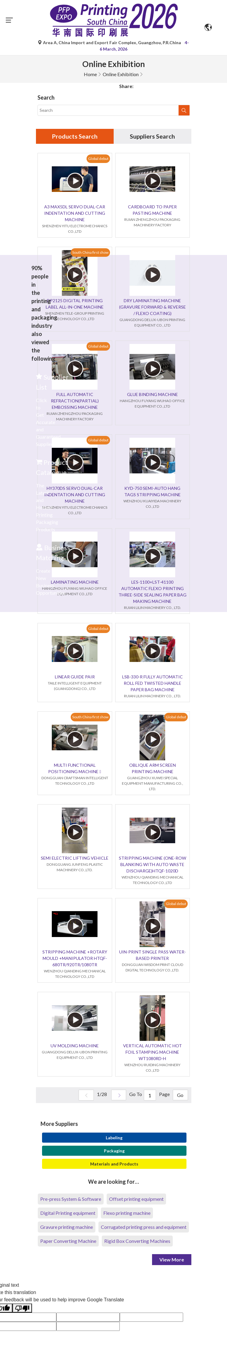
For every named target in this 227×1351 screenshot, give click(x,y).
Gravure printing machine (66, 1227)
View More (171, 1260)
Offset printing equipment (136, 1199)
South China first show (90, 252)
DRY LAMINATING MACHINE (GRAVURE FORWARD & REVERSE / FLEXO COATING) (152, 307)
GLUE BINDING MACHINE (152, 394)
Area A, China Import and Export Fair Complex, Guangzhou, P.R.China (110, 42)
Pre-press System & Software (70, 1199)
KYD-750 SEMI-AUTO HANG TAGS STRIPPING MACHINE (152, 491)
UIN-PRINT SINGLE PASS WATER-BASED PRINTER (152, 955)
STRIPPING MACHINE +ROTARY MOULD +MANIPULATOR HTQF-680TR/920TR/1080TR (74, 958)
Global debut (98, 158)
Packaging (114, 1151)
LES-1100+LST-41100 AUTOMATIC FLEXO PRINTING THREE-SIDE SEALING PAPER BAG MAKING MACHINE (152, 592)
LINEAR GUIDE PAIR (75, 677)
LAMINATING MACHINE (75, 582)
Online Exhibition (121, 74)
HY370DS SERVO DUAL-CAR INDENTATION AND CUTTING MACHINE (74, 495)
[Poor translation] (22, 1308)
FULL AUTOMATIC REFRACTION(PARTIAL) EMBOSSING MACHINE (75, 401)
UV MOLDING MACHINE (75, 1046)
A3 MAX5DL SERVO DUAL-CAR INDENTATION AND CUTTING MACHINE (74, 213)
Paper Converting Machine (68, 1241)
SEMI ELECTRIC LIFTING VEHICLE (74, 858)
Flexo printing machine (127, 1213)
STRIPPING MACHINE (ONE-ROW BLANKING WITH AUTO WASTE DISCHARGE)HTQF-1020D (152, 865)
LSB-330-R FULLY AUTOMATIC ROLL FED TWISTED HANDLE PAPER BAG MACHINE (152, 683)
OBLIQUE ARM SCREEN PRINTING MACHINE (152, 768)
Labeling (114, 1138)
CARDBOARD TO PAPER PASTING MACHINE (152, 210)
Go (180, 1095)
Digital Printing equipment (67, 1213)
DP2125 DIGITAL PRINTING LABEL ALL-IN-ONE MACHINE (75, 304)
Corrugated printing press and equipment (143, 1227)
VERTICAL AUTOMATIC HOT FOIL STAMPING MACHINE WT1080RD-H (152, 1052)
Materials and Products (114, 1164)
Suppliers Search (152, 136)
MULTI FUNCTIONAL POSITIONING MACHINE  (74, 768)
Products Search (75, 136)
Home (90, 74)
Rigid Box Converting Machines (137, 1241)
